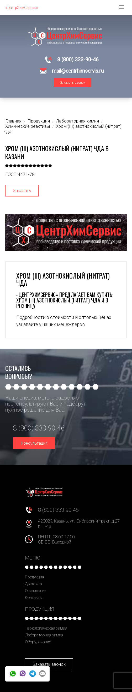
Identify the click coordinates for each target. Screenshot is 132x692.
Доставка (33, 584)
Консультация (34, 443)
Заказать (22, 190)
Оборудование (38, 642)
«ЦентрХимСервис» (21, 8)
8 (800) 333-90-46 (78, 60)
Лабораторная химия (44, 635)
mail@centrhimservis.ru (78, 71)
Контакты (34, 597)
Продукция (34, 577)
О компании (35, 590)
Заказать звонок (72, 82)
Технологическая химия (46, 628)
